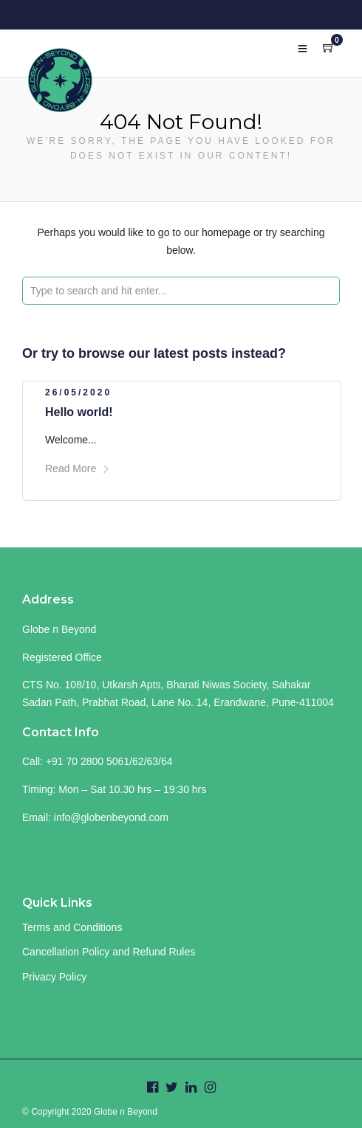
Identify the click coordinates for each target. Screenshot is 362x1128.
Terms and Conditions (72, 927)
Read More (77, 468)
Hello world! (79, 412)
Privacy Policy (54, 977)
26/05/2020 (78, 392)
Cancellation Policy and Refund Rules (108, 952)
